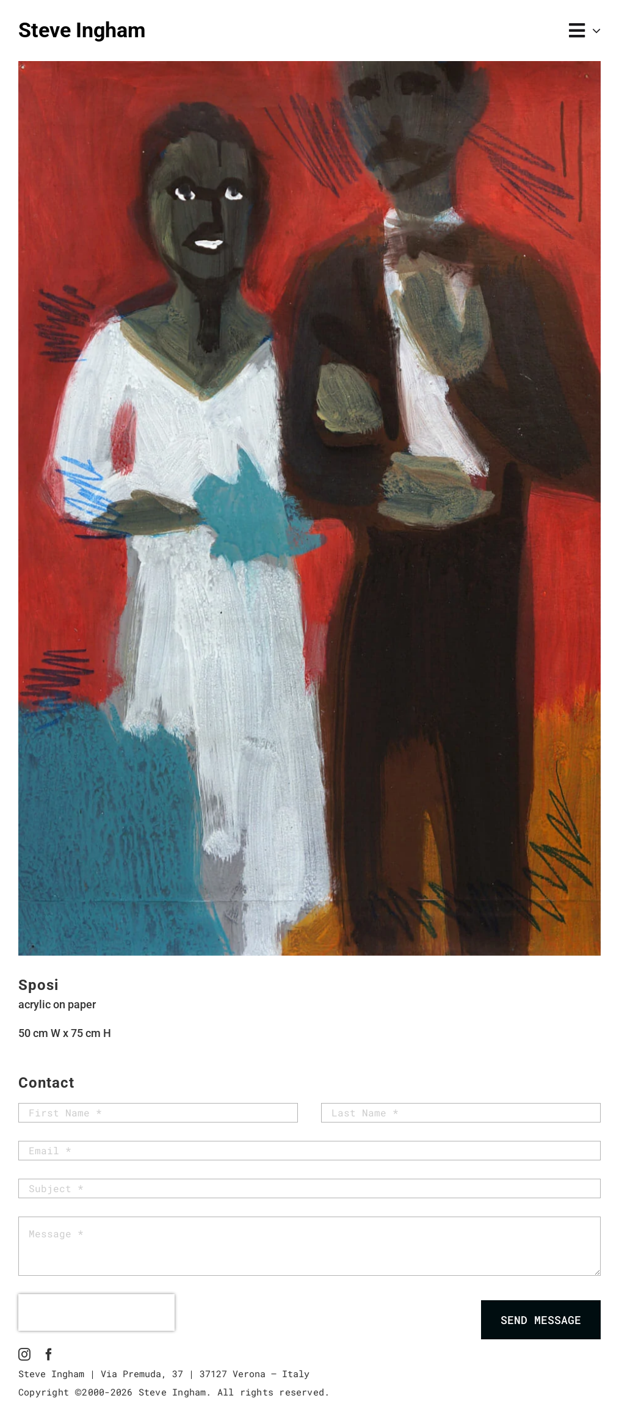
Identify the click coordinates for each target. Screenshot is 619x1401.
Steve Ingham (81, 30)
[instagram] (24, 1354)
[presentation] (96, 1312)
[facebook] (49, 1354)
